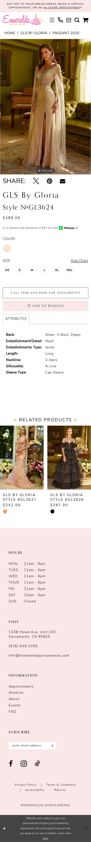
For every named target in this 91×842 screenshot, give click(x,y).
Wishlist (16, 693)
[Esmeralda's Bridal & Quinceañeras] (24, 20)
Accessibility (34, 790)
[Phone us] (60, 20)
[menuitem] (52, 20)
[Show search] (77, 20)
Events (15, 705)
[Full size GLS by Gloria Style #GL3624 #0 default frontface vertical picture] (45, 107)
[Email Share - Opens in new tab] (62, 181)
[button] (52, 20)
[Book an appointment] (69, 20)
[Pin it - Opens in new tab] (49, 181)
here (45, 838)
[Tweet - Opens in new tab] (36, 181)
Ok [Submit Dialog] (86, 828)
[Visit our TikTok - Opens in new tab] (37, 764)
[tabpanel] (45, 107)
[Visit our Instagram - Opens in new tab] (24, 764)
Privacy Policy (26, 785)
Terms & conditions (61, 785)
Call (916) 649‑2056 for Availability (46, 292)
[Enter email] (32, 745)
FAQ (12, 711)
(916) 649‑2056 (23, 646)
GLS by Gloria (34, 33)
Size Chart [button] (79, 261)
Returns (60, 790)
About (14, 699)
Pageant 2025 (66, 33)
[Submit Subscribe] (52, 745)
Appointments (21, 686)
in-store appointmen (61, 8)
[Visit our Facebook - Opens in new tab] (11, 764)
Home (9, 33)
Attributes (16, 319)
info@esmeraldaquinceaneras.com (39, 655)
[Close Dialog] (4, 828)
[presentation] (22, 458)
